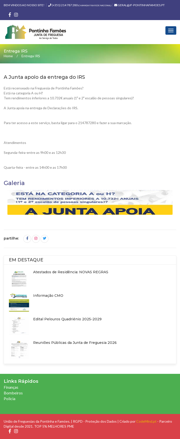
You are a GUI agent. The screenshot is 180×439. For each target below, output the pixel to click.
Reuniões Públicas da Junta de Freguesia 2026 (75, 342)
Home (8, 56)
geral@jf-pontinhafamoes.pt (139, 5)
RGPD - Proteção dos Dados (95, 421)
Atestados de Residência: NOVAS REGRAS (70, 272)
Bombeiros (13, 392)
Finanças (11, 387)
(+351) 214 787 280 (79, 5)
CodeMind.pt (146, 421)
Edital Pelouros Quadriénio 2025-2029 (67, 319)
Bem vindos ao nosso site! (24, 5)
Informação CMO (48, 295)
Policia (9, 398)
